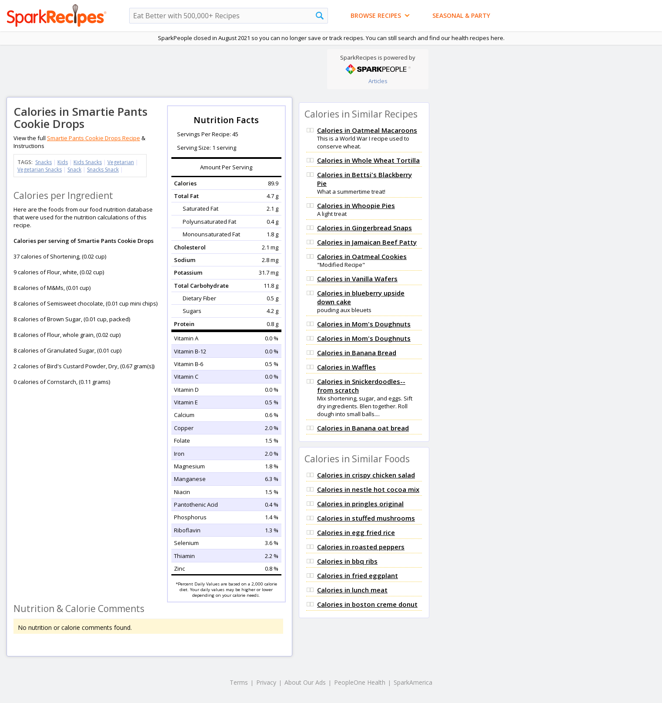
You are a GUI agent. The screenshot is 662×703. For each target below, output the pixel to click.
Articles (378, 81)
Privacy (266, 682)
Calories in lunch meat (352, 589)
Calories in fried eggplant (357, 575)
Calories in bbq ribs (347, 561)
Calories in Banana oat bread (363, 428)
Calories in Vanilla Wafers (357, 278)
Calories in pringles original (360, 503)
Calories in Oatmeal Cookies (362, 256)
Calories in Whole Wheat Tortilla (368, 160)
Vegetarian (120, 162)
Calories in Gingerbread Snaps (364, 227)
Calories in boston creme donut (367, 604)
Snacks (43, 162)
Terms (239, 682)
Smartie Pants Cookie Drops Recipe (93, 138)
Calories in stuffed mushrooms (366, 518)
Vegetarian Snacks (39, 169)
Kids (62, 162)
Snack (74, 169)
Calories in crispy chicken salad (366, 475)
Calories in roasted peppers (361, 546)
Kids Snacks (88, 162)
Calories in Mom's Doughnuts (364, 324)
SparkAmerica (413, 682)
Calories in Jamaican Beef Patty (367, 242)
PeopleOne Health (359, 682)
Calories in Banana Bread (356, 352)
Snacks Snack (103, 169)
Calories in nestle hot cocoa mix (368, 489)
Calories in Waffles (346, 367)
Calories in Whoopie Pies (356, 205)
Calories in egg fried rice (356, 532)
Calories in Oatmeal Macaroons (367, 130)
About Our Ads (305, 682)
